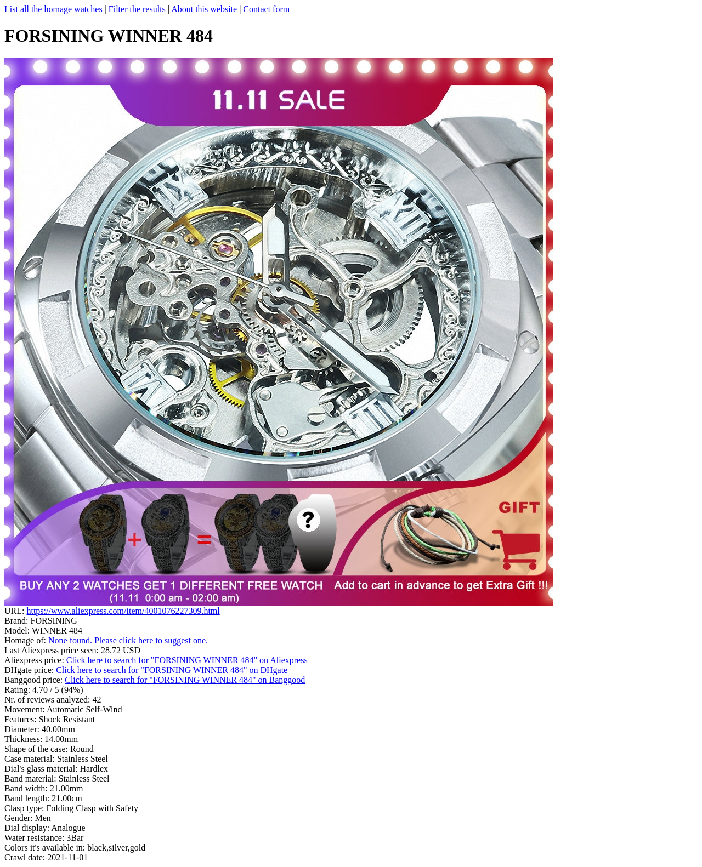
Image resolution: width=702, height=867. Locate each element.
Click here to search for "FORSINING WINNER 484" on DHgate (171, 670)
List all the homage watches (53, 9)
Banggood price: (34, 680)
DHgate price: (30, 670)
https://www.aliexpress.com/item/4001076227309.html (122, 610)
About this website (204, 9)
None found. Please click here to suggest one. (128, 640)
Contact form (266, 9)
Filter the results (137, 9)
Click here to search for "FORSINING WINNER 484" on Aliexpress (187, 660)
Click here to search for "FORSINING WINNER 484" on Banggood (185, 680)
